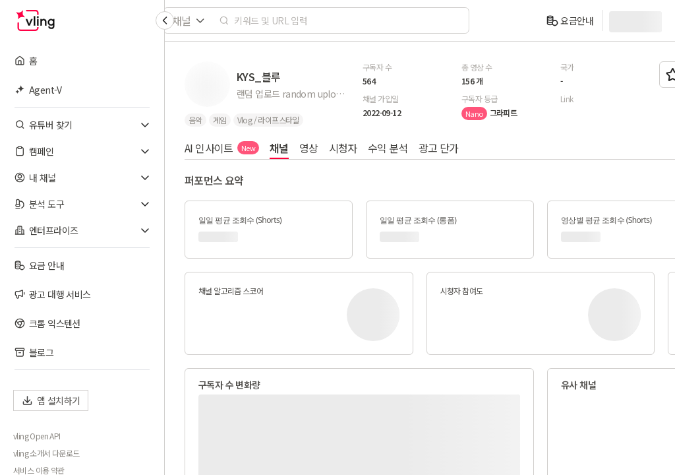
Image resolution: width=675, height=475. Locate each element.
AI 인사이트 (222, 148)
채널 (279, 148)
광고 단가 (439, 148)
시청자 (343, 148)
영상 (308, 148)
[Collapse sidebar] (165, 20)
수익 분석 (388, 148)
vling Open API (37, 436)
